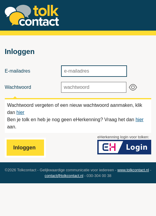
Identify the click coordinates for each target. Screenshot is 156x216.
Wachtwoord (18, 87)
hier (20, 112)
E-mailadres (17, 71)
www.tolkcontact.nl (133, 170)
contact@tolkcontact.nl (64, 175)
